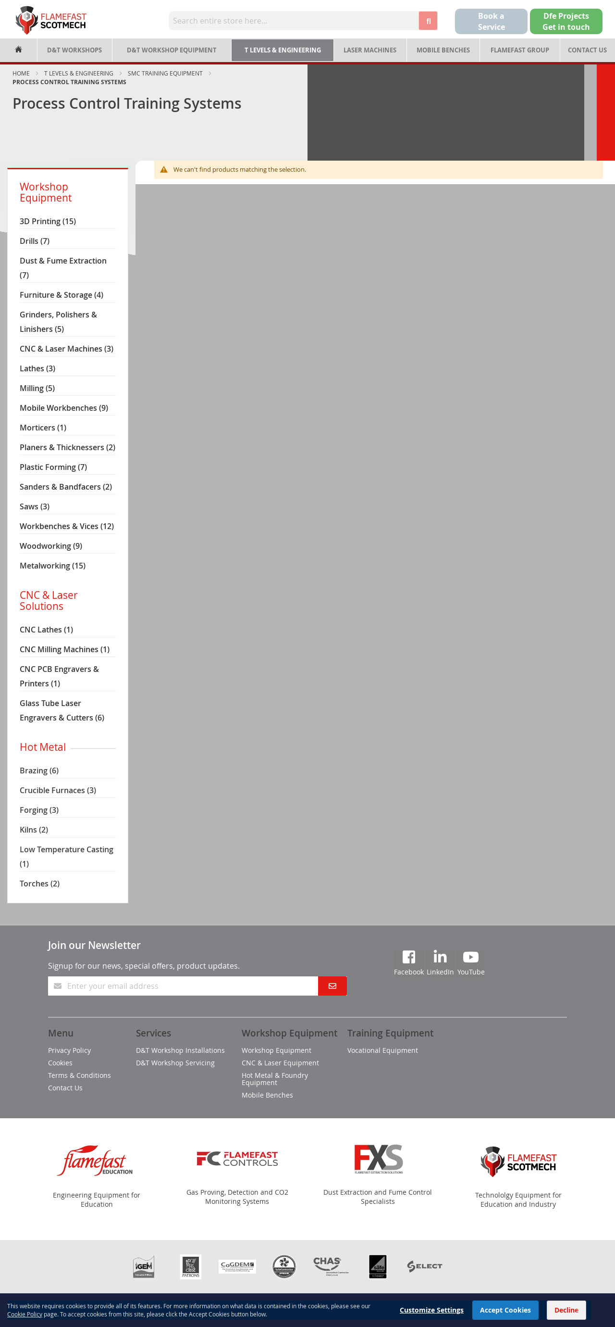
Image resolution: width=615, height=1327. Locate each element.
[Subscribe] (332, 986)
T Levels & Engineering (283, 50)
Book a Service (491, 21)
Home (21, 73)
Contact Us (587, 50)
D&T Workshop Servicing (175, 1062)
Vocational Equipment (382, 1050)
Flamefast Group (520, 50)
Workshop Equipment (276, 1050)
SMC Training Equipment (165, 73)
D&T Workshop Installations (180, 1050)
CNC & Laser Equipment (280, 1062)
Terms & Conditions (79, 1075)
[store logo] (50, 20)
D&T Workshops (74, 50)
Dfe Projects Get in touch (566, 21)
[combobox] (294, 20)
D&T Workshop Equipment (172, 50)
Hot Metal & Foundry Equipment (275, 1079)
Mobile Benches (443, 50)
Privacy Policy (69, 1050)
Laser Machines (370, 50)
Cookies (60, 1062)
